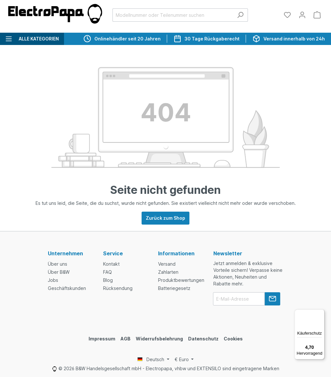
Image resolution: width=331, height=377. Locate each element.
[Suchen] (240, 15)
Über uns (57, 264)
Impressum (102, 338)
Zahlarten (168, 272)
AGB (126, 338)
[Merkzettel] (287, 15)
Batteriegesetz (174, 288)
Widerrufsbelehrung (159, 338)
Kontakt (111, 264)
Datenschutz (203, 338)
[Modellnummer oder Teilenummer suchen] (172, 15)
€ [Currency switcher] (182, 359)
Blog (108, 280)
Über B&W (58, 272)
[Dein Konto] (302, 15)
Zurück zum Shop (165, 218)
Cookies (233, 338)
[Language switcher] (153, 359)
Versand (167, 264)
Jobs (53, 280)
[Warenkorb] (317, 15)
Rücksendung (118, 288)
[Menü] (321, 313)
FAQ (107, 272)
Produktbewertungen (181, 280)
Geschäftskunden (67, 288)
